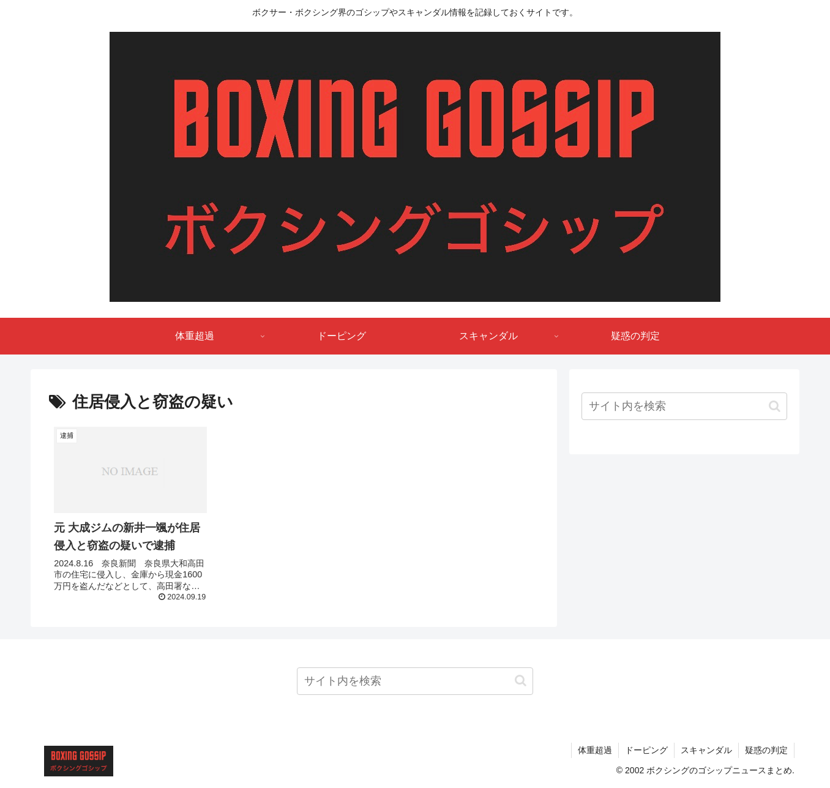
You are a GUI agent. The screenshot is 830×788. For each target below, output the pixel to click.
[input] (684, 406)
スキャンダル (706, 750)
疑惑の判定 (766, 750)
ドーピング (646, 750)
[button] (774, 406)
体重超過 (595, 750)
